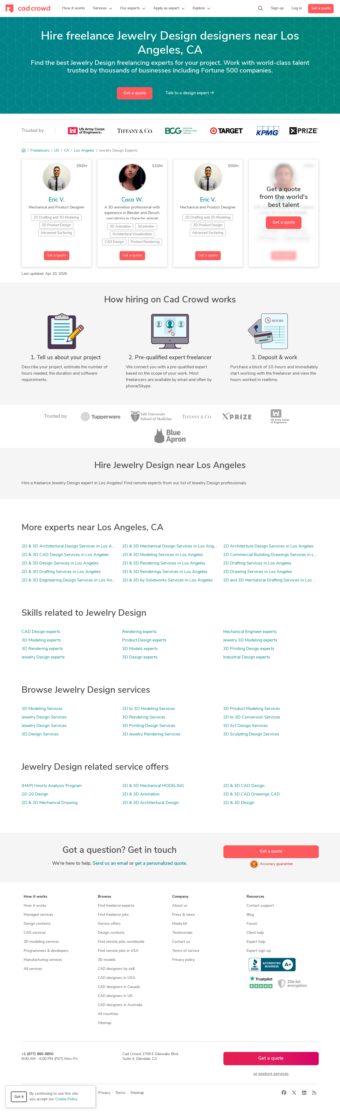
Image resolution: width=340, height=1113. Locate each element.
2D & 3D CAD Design (244, 786)
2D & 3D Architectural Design (150, 803)
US (56, 151)
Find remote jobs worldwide (121, 942)
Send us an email (110, 863)
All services (33, 969)
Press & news (183, 915)
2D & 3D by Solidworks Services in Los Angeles (167, 580)
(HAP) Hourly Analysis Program (52, 786)
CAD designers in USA (116, 978)
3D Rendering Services (143, 717)
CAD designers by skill (116, 969)
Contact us (181, 942)
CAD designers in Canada (119, 987)
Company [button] (180, 897)
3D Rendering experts (42, 649)
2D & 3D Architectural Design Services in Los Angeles (73, 546)
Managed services (38, 915)
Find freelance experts (116, 906)
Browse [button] (104, 897)
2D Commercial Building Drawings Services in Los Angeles (279, 555)
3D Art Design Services (245, 726)
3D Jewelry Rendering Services (151, 734)
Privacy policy (183, 960)
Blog (250, 915)
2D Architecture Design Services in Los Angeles (268, 546)
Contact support (260, 906)
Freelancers (40, 151)
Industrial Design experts (246, 657)
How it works (35, 906)
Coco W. (132, 200)
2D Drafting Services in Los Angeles (257, 563)
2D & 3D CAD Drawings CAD (251, 794)
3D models (107, 960)
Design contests (37, 924)
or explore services (271, 1074)
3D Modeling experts (41, 640)
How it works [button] (35, 897)
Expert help (255, 942)
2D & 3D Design (238, 803)
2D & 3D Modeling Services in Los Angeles (162, 555)
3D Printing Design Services (148, 726)
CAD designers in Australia (120, 1005)
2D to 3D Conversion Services (251, 717)
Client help (255, 933)
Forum (251, 924)
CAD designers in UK (115, 996)
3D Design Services (40, 734)
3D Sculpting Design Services (251, 734)
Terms (120, 1093)
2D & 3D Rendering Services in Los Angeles (163, 563)
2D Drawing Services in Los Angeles (257, 572)
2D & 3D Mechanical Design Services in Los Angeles (171, 546)
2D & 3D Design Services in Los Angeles (60, 563)
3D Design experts (140, 657)
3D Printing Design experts (248, 649)
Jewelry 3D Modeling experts (250, 640)
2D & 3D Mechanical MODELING (153, 786)
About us (180, 906)
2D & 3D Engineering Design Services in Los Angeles (72, 580)
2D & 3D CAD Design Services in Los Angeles (65, 555)
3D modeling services (41, 942)
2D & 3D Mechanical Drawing (50, 803)
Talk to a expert (189, 93)
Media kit (179, 924)
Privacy (104, 1093)
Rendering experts (139, 632)
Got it (19, 1097)
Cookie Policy (66, 1099)
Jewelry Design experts (43, 657)
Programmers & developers (46, 951)
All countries (108, 1014)
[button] (102, 8)
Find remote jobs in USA (118, 951)
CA (66, 151)
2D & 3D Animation (141, 794)
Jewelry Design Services (44, 717)
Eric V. (57, 200)
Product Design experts (144, 640)
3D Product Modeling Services (251, 709)
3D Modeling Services (42, 709)
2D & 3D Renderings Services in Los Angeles (164, 572)
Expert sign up (258, 951)
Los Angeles (84, 151)
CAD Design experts (41, 632)
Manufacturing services (43, 960)
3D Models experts (140, 649)
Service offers (109, 924)
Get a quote (321, 8)
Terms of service (185, 951)
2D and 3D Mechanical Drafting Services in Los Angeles (275, 580)
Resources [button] (255, 897)
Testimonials (182, 933)
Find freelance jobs (113, 915)
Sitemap (104, 1023)
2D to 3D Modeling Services (148, 709)
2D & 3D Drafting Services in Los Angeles (61, 572)
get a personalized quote (160, 863)
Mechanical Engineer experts (250, 632)
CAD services (35, 933)
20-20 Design (35, 794)
